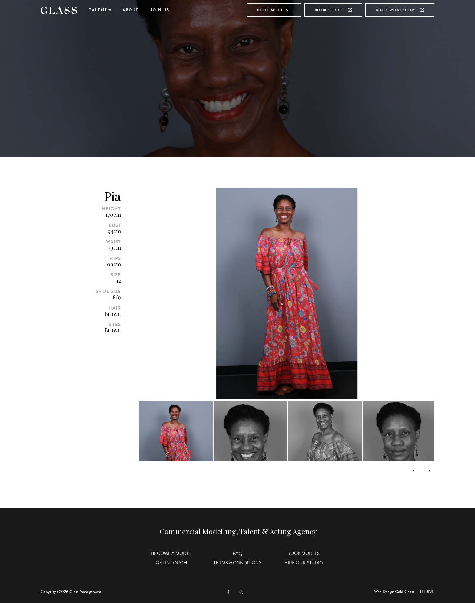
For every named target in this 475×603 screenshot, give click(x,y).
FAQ (237, 553)
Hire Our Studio (303, 562)
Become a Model (171, 553)
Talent (98, 10)
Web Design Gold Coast (394, 591)
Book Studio (333, 10)
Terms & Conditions (237, 562)
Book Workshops (400, 10)
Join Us (160, 10)
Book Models (273, 10)
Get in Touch (171, 562)
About (130, 10)
